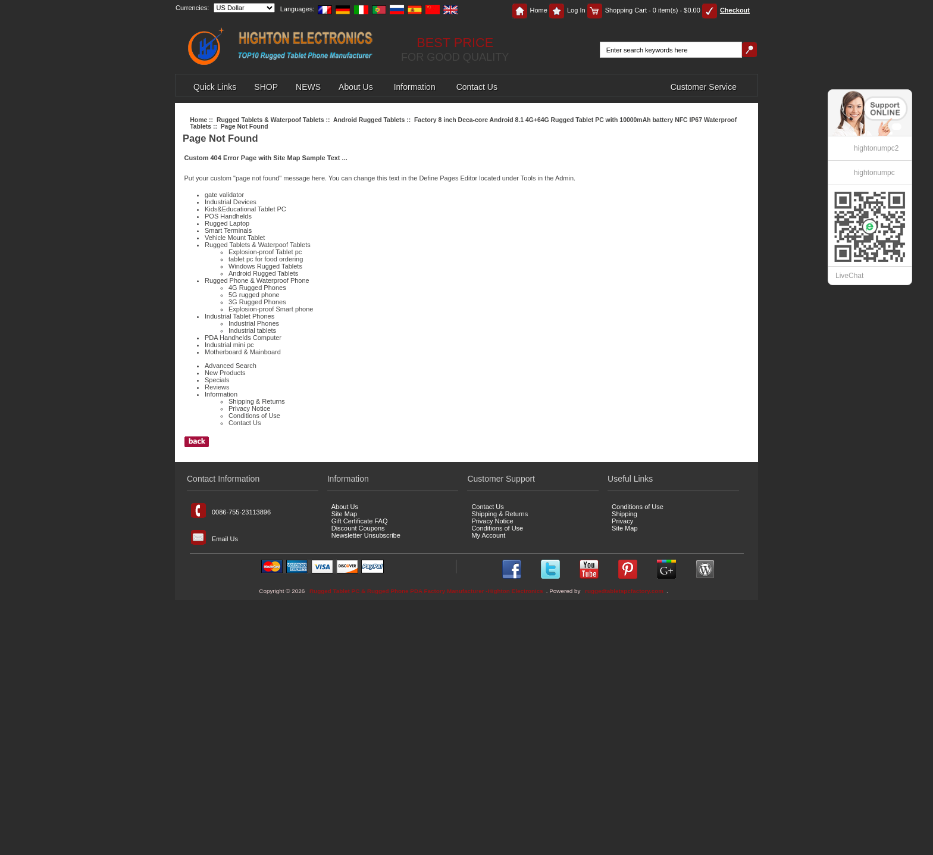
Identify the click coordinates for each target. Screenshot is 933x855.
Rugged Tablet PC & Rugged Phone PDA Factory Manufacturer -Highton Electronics (426, 591)
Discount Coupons (358, 528)
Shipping (624, 513)
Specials (217, 379)
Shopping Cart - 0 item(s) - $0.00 (643, 10)
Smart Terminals (228, 230)
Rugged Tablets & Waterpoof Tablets (270, 120)
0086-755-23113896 (231, 510)
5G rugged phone (254, 294)
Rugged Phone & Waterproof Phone (257, 280)
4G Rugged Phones (257, 287)
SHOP (266, 87)
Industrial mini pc (229, 344)
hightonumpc (874, 172)
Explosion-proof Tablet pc (265, 251)
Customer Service (704, 87)
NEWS (308, 87)
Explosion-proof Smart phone (270, 309)
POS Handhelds (228, 216)
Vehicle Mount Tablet (235, 237)
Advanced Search (230, 365)
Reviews (217, 387)
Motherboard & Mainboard (243, 351)
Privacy (622, 521)
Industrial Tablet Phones (239, 316)
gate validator (224, 194)
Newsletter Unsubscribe (365, 535)
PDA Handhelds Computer (243, 337)
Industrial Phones (253, 323)
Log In (567, 10)
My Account (488, 535)
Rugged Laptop (227, 223)
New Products (225, 372)
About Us (356, 87)
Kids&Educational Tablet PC (245, 209)
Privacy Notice (249, 408)
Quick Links (214, 87)
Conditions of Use (254, 415)
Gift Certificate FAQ (359, 521)
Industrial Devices (230, 201)
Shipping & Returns (256, 401)
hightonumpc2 (876, 148)
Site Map (344, 513)
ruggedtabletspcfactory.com (624, 591)
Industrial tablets (252, 330)
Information (415, 87)
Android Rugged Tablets (369, 120)
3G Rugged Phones (257, 301)
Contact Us (476, 87)
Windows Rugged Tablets (265, 266)
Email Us (214, 537)
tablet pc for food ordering (265, 259)
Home (529, 10)
